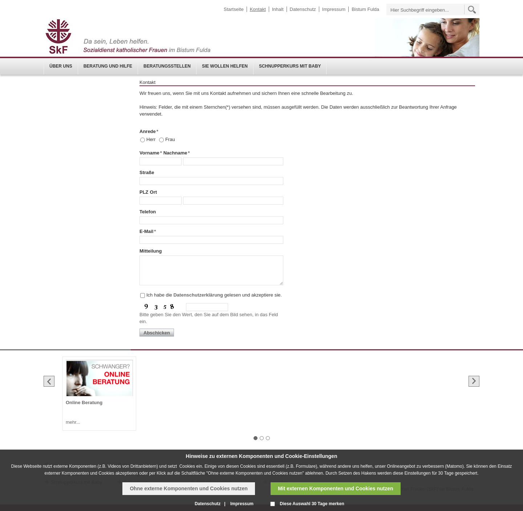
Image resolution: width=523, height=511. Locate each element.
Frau (170, 139)
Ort (153, 192)
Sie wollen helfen (225, 66)
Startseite (234, 9)
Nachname (176, 153)
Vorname (150, 153)
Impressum (333, 9)
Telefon (147, 211)
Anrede (148, 131)
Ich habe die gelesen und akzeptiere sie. (214, 295)
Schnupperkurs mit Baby (290, 66)
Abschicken (156, 332)
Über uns (60, 66)
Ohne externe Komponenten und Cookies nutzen (188, 488)
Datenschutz (303, 9)
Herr (150, 139)
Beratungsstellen (167, 66)
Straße (146, 172)
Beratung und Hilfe (108, 66)
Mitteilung (150, 251)
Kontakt (258, 9)
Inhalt (278, 9)
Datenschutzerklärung (198, 295)
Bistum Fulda (365, 9)
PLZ (144, 192)
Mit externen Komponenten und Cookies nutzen (335, 488)
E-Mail (147, 231)
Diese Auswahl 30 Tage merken (312, 503)
